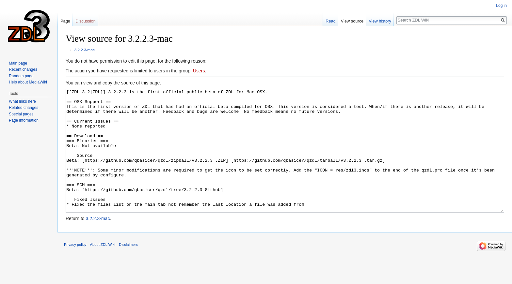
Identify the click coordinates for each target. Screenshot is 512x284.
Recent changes (23, 69)
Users (199, 70)
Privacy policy (75, 269)
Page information (24, 120)
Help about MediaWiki (28, 82)
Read (331, 21)
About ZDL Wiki (102, 269)
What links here (22, 101)
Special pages (21, 114)
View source (352, 21)
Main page (18, 63)
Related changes (23, 107)
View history (380, 21)
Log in (501, 5)
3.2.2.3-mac (84, 50)
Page (65, 21)
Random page (21, 76)
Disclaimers (128, 269)
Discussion (85, 21)
